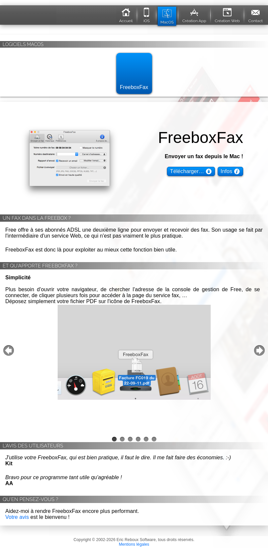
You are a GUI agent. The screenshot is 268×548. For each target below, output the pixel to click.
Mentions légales (134, 544)
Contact (255, 14)
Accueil (126, 14)
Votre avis (17, 517)
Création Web (227, 14)
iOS (146, 14)
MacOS (167, 15)
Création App (194, 14)
